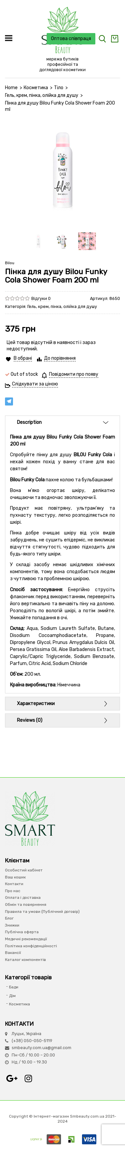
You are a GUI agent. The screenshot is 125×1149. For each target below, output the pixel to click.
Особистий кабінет (24, 870)
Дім (12, 995)
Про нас (12, 890)
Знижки (12, 925)
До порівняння (60, 358)
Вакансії (13, 952)
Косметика (36, 88)
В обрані (23, 358)
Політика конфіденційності (31, 946)
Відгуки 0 (41, 298)
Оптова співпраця (71, 38)
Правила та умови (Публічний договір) (42, 911)
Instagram (28, 1078)
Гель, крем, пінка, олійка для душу (41, 95)
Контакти (14, 883)
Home (11, 88)
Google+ (11, 1078)
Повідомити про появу (73, 374)
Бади (13, 987)
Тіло (58, 88)
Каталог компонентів (25, 959)
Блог (9, 918)
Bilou (9, 263)
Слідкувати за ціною (35, 384)
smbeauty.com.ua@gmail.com (41, 1047)
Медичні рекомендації (26, 939)
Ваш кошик (15, 877)
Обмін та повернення (25, 904)
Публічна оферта (22, 932)
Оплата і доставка (23, 897)
